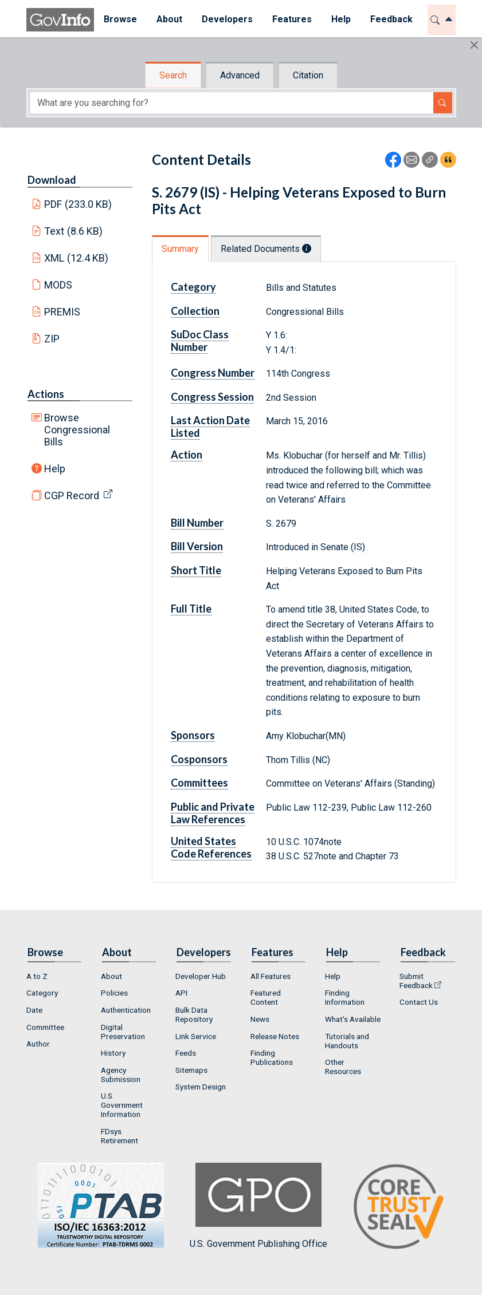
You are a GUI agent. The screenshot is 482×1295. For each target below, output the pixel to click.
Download (52, 179)
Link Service (195, 1036)
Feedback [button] (391, 19)
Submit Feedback (416, 981)
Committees (199, 782)
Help (54, 469)
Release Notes (274, 1036)
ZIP (52, 339)
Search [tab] (173, 75)
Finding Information (345, 997)
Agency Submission (120, 1074)
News (259, 1019)
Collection (195, 311)
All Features (270, 976)
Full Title (191, 608)
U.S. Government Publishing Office (258, 1206)
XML (76, 258)
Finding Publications (271, 1057)
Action (186, 454)
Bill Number (197, 522)
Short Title (196, 570)
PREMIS (62, 312)
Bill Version (197, 546)
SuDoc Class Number (200, 340)
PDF (78, 204)
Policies (114, 992)
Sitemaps (191, 1070)
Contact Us (418, 1001)
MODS (58, 285)
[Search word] (231, 102)
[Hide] (474, 45)
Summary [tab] (180, 248)
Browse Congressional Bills (77, 430)
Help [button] (341, 19)
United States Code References (211, 847)
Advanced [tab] (240, 75)
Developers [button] (227, 19)
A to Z (37, 976)
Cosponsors (199, 759)
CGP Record (71, 495)
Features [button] (292, 19)
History (113, 1052)
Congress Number (212, 372)
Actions (46, 394)
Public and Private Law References (212, 813)
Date (34, 1009)
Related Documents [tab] (266, 248)
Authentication (126, 1009)
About (111, 976)
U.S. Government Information (122, 1105)
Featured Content (265, 997)
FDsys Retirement (119, 1136)
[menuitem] (120, 20)
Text (73, 231)
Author (38, 1043)
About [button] (169, 19)
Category (193, 287)
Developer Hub (200, 976)
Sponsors (193, 735)
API (181, 992)
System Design (200, 1086)
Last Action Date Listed (210, 426)
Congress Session (212, 396)
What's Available (353, 1019)
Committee (45, 1027)
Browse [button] (120, 19)
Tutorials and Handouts (347, 1041)
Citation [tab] (308, 75)
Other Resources (343, 1066)
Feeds (185, 1052)
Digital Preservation (123, 1031)
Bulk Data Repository (194, 1014)
